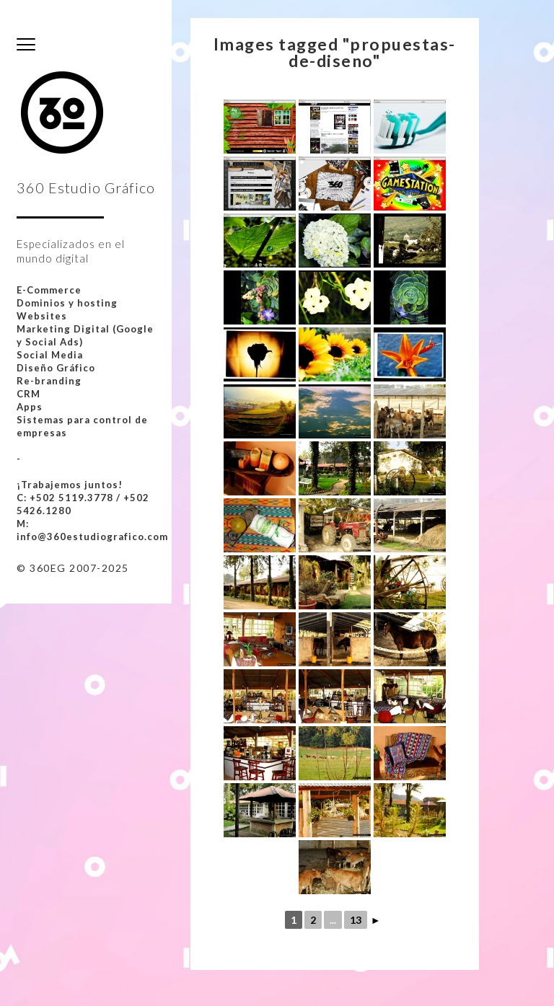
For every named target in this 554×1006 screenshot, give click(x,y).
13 (355, 920)
